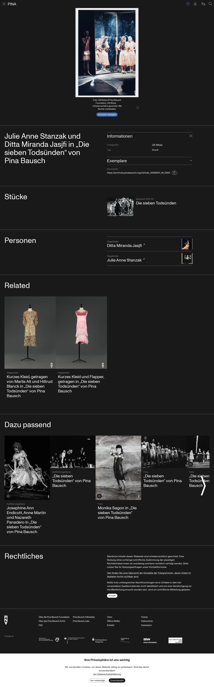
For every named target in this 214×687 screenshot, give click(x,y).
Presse (144, 617)
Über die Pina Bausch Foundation (54, 617)
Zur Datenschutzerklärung (107, 674)
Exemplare (117, 161)
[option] (107, 52)
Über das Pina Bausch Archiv (52, 621)
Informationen (119, 136)
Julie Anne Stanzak (143, 258)
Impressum (146, 625)
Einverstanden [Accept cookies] (117, 680)
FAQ (41, 625)
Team (109, 617)
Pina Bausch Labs (81, 621)
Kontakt (112, 595)
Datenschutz (147, 621)
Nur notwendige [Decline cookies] (97, 680)
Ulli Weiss (157, 144)
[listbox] (107, 52)
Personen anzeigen (107, 114)
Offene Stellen (113, 621)
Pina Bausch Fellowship (84, 617)
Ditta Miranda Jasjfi (143, 244)
